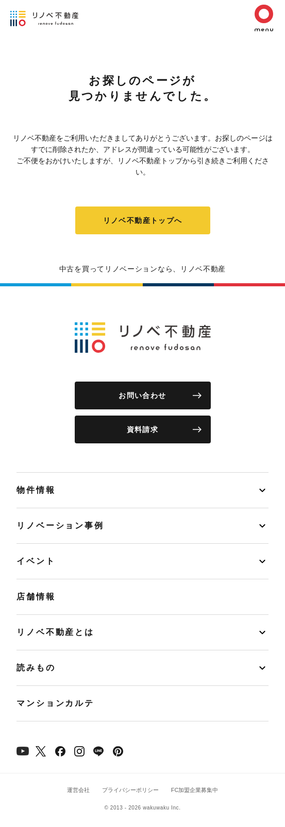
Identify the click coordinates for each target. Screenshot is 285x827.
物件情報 (36, 490)
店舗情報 (36, 596)
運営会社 (78, 790)
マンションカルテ (55, 703)
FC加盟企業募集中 (195, 790)
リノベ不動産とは (55, 632)
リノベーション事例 (60, 525)
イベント (36, 561)
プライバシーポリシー (130, 790)
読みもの (36, 667)
